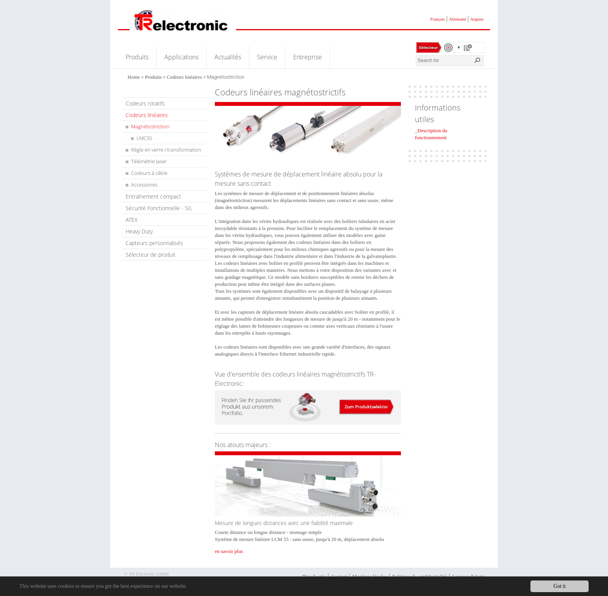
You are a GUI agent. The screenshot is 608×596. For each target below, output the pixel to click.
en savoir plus (229, 551)
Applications (181, 57)
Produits (137, 57)
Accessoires (144, 184)
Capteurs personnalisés (154, 243)
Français (437, 19)
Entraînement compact (153, 196)
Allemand (457, 19)
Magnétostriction (150, 126)
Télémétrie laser (149, 161)
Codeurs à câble (149, 172)
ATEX (132, 219)
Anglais (477, 19)
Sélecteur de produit (151, 254)
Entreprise (307, 57)
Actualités (227, 57)
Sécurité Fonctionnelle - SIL (159, 208)
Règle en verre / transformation (166, 149)
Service (267, 57)
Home (134, 77)
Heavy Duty (139, 231)
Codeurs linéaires (184, 77)
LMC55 (144, 138)
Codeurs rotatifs (145, 103)
